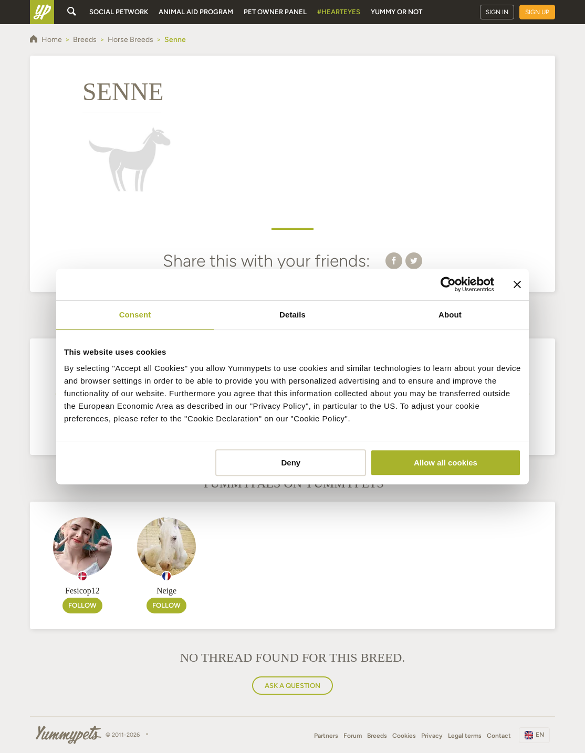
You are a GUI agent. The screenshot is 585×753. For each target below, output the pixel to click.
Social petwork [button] (118, 12)
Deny (291, 462)
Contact (499, 735)
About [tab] (450, 314)
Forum (352, 735)
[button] (393, 260)
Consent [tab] (135, 314)
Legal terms (465, 735)
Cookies (404, 735)
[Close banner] (517, 284)
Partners (326, 735)
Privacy (432, 735)
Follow (82, 605)
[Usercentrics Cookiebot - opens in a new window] (448, 284)
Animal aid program (196, 12)
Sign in (497, 12)
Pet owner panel (275, 12)
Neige (166, 590)
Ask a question (292, 686)
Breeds (377, 735)
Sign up (537, 12)
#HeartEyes (338, 12)
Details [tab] (292, 314)
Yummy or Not (396, 12)
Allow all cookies (445, 462)
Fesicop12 (82, 590)
